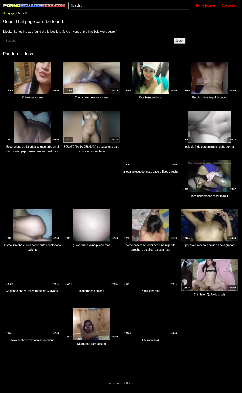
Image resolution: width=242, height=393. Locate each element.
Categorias (229, 5)
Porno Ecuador (205, 5)
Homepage (8, 13)
